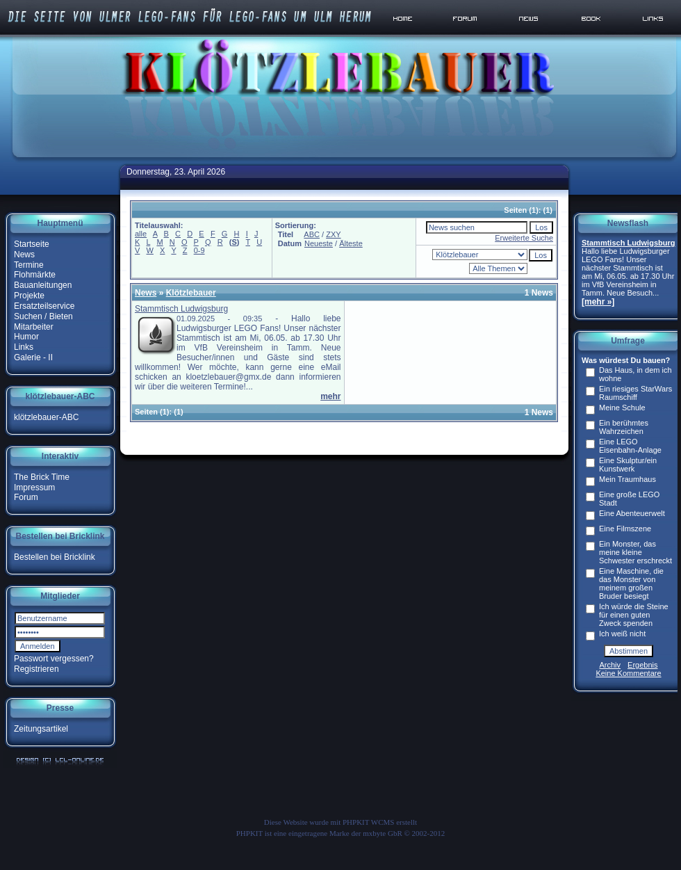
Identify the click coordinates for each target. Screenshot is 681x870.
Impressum (34, 487)
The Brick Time (41, 477)
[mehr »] (598, 302)
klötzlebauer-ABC (46, 417)
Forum (26, 497)
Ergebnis (642, 665)
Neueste (318, 243)
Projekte (29, 295)
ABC (312, 234)
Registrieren (36, 669)
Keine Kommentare (628, 673)
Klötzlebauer (191, 293)
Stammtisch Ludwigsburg (181, 309)
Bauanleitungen (43, 285)
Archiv (610, 665)
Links (23, 347)
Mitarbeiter (34, 326)
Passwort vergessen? (54, 658)
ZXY (333, 234)
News (24, 254)
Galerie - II (33, 357)
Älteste (351, 243)
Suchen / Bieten (43, 316)
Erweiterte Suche (524, 238)
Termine (29, 264)
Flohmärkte (35, 275)
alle (141, 233)
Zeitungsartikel (41, 729)
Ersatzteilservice (44, 306)
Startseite (31, 244)
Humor (26, 336)
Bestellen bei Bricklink (54, 557)
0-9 (199, 250)
